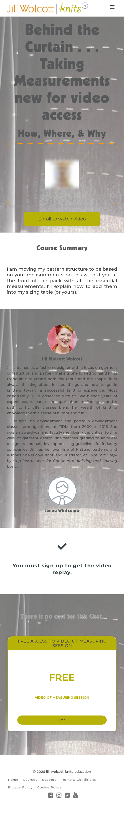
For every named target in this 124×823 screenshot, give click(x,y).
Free (62, 727)
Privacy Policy (20, 797)
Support (49, 789)
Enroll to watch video (62, 219)
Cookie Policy (49, 797)
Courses (30, 789)
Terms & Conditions (78, 789)
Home (13, 789)
